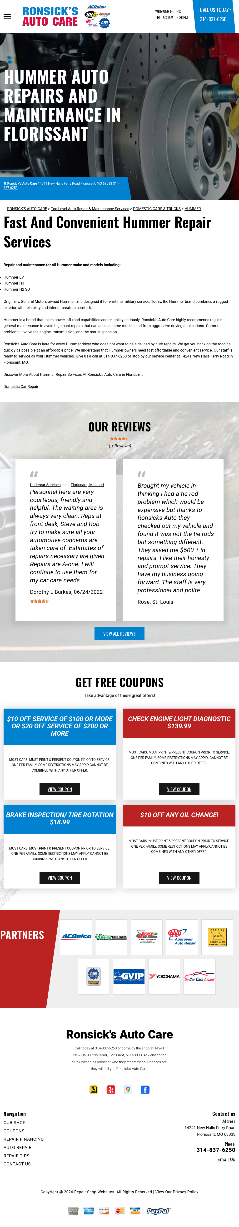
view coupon (60, 789)
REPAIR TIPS (17, 1155)
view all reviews (119, 633)
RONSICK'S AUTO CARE (27, 209)
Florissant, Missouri (87, 485)
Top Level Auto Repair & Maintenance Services (90, 209)
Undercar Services (45, 485)
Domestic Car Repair (21, 386)
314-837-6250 (213, 19)
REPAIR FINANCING (24, 1139)
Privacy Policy (185, 1192)
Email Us (226, 1159)
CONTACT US (17, 1163)
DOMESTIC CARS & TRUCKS (157, 209)
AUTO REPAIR (18, 1147)
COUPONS (14, 1130)
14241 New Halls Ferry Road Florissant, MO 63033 (75, 183)
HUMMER (192, 209)
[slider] (119, 438)
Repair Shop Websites (94, 1192)
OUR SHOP (15, 1122)
